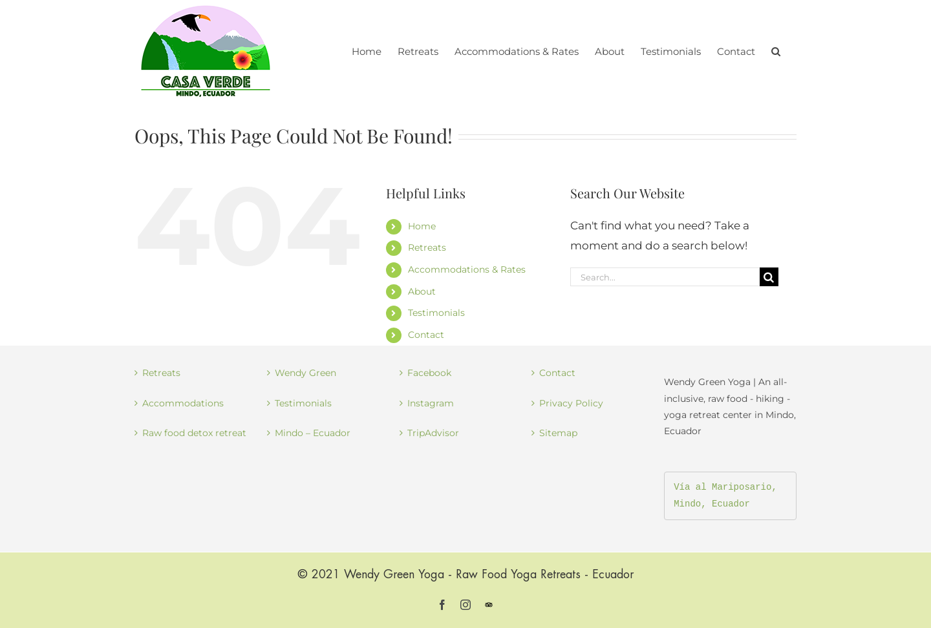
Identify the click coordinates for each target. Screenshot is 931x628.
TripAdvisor (433, 433)
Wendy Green (305, 373)
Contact (426, 334)
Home (422, 226)
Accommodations (183, 403)
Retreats (427, 247)
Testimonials (436, 313)
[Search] (769, 276)
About (422, 291)
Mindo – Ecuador (312, 433)
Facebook (429, 373)
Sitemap (558, 433)
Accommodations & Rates (467, 269)
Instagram (430, 403)
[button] (775, 50)
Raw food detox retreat (194, 433)
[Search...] (664, 276)
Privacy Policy (571, 403)
